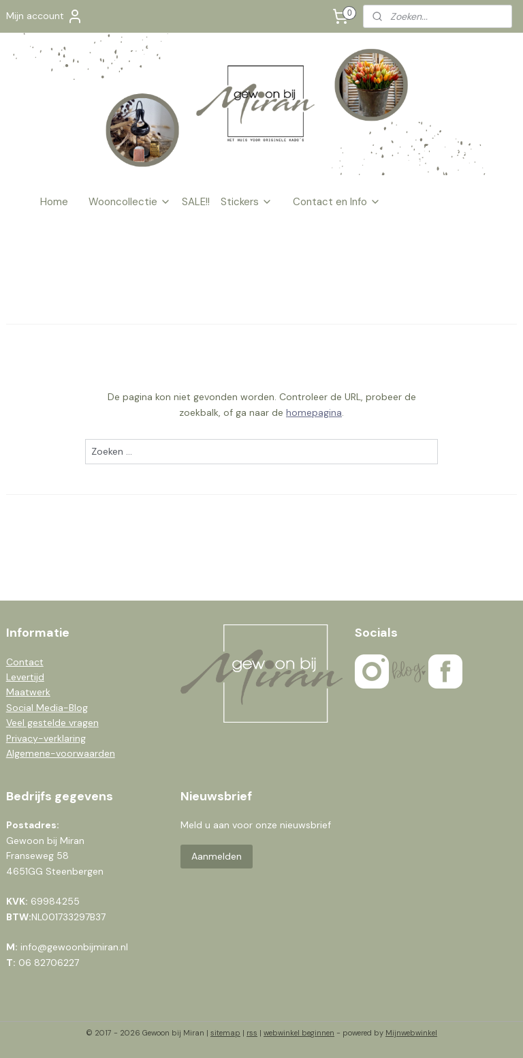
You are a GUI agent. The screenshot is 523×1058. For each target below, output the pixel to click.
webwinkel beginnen (299, 1033)
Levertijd (25, 677)
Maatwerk (28, 692)
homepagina (314, 412)
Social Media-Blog (47, 707)
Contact (25, 662)
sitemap (225, 1033)
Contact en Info (337, 202)
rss (252, 1033)
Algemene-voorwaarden (60, 753)
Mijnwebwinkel (411, 1033)
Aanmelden (216, 856)
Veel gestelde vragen (52, 722)
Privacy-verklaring (46, 738)
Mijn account (44, 16)
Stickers (246, 202)
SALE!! (196, 202)
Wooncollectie (130, 202)
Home (54, 202)
